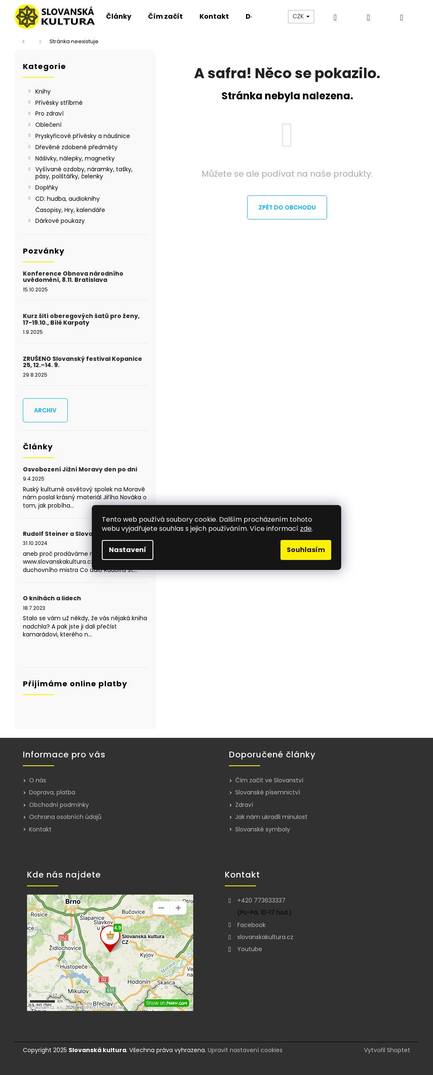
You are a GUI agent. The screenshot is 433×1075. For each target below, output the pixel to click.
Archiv (45, 410)
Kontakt (40, 829)
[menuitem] (119, 16)
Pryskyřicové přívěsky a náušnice (78, 137)
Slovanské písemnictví (267, 792)
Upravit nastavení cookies (245, 1050)
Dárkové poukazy (56, 222)
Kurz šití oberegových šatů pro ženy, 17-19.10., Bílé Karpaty (81, 319)
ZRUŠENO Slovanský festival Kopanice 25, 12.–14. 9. (82, 362)
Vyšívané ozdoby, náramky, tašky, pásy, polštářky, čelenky (80, 172)
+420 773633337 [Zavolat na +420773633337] (261, 900)
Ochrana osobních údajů (65, 817)
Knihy (39, 92)
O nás (37, 780)
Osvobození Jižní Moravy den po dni (80, 469)
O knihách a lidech (52, 598)
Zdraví (244, 805)
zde (306, 528)
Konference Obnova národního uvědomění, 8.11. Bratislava (73, 277)
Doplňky (42, 188)
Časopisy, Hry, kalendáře (71, 210)
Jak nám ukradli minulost (271, 817)
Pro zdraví (45, 114)
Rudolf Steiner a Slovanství (66, 534)
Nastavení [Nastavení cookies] (127, 550)
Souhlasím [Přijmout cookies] (306, 550)
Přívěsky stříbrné (55, 103)
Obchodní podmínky (59, 805)
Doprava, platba (52, 792)
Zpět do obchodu (287, 207)
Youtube (249, 949)
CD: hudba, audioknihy (63, 200)
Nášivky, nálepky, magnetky (71, 159)
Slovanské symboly (262, 829)
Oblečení (44, 126)
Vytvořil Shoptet (387, 1050)
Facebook (251, 925)
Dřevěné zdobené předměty (72, 148)
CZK (301, 16)
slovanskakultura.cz (265, 937)
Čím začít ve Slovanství (269, 780)
